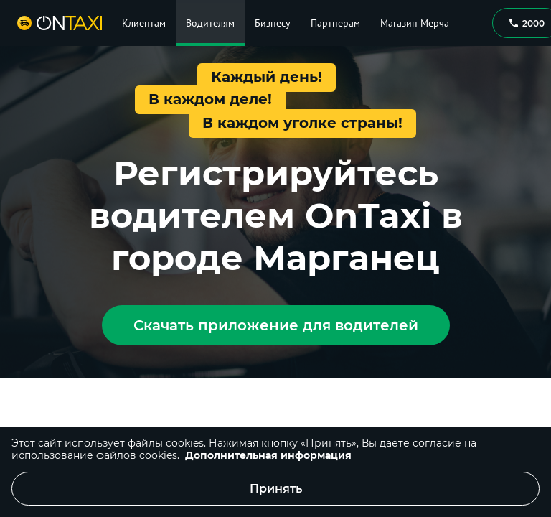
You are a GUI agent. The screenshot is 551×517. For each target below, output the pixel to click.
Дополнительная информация (268, 455)
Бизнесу (273, 23)
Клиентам (144, 23)
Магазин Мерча (414, 23)
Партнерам (335, 23)
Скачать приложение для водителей (275, 325)
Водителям (210, 23)
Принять (276, 488)
